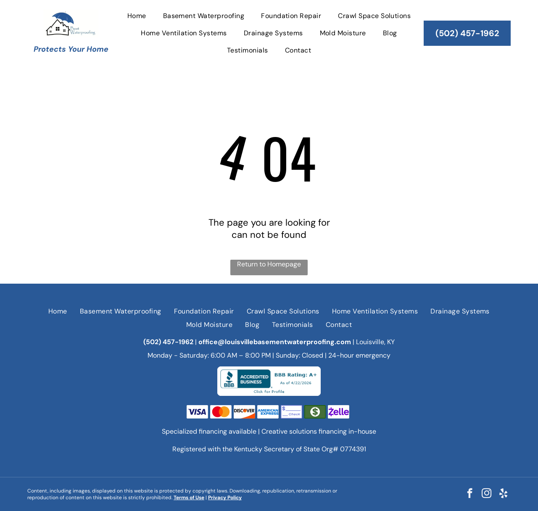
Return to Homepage (269, 264)
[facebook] (469, 494)
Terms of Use (189, 497)
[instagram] (486, 494)
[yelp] (503, 494)
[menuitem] (137, 15)
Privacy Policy (225, 497)
